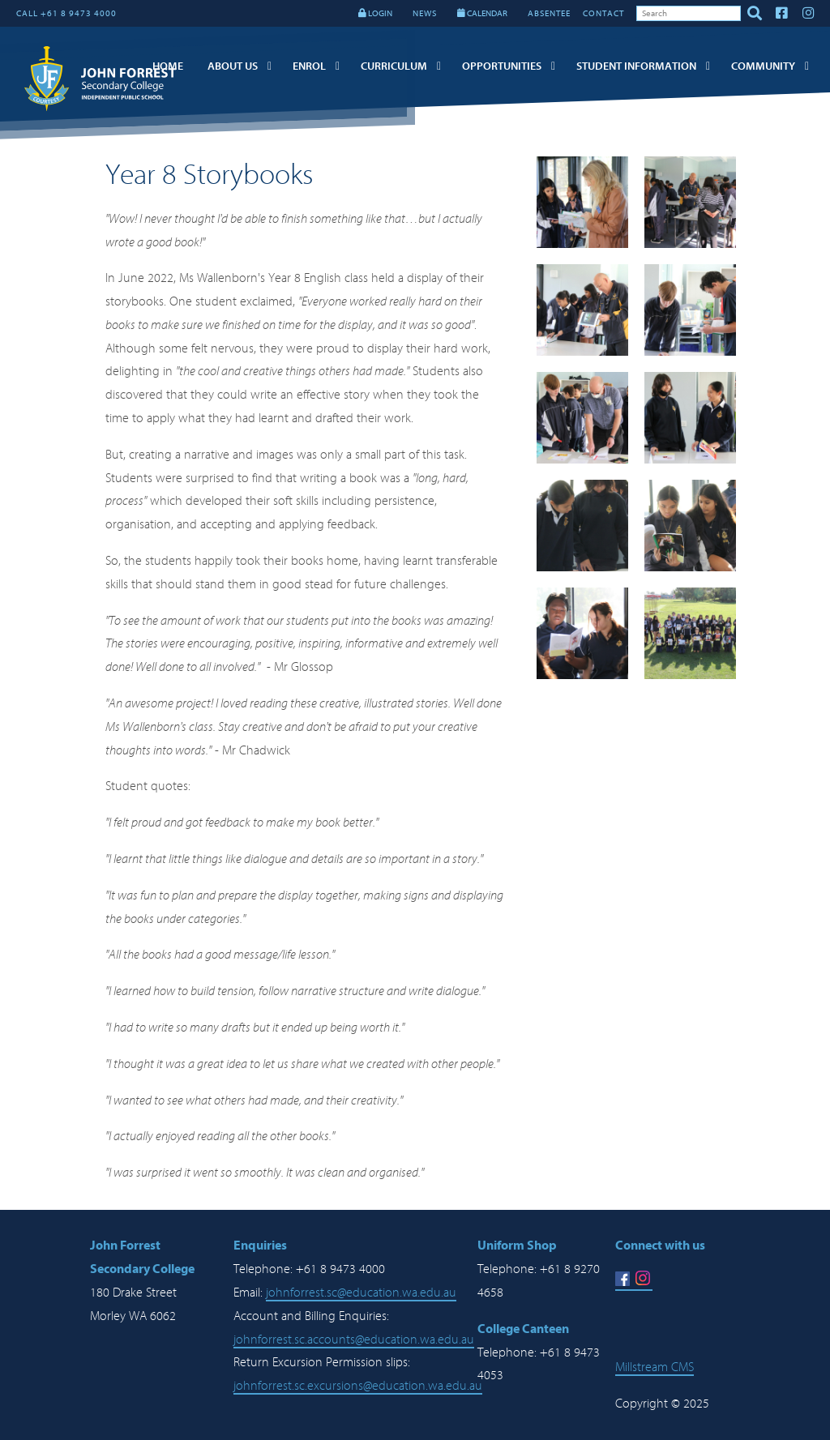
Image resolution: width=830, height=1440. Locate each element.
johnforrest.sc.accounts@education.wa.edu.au (353, 1339)
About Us (233, 66)
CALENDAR (482, 13)
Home (167, 66)
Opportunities (501, 66)
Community (763, 66)
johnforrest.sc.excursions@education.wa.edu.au (357, 1385)
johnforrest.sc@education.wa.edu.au (361, 1292)
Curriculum (394, 66)
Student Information (636, 66)
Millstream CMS (654, 1367)
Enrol (309, 66)
